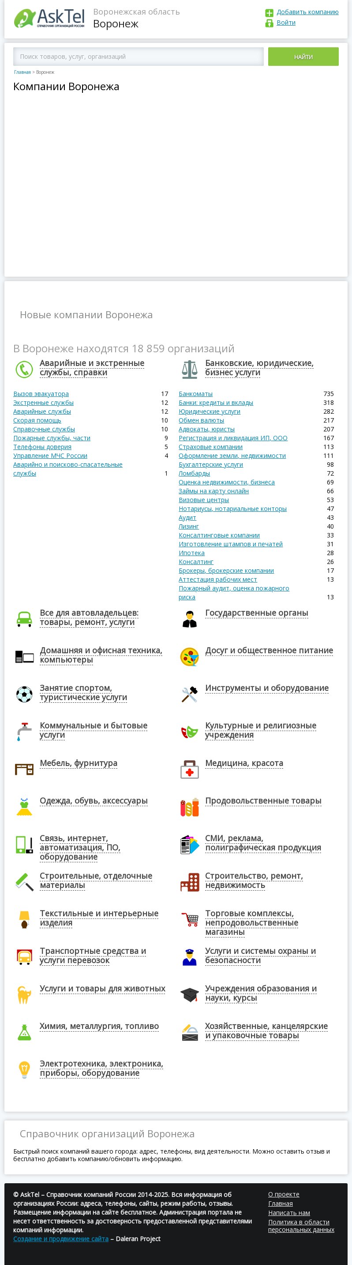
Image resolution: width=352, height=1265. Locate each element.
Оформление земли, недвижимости (232, 455)
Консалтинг (196, 561)
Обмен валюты (201, 420)
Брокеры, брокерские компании (226, 570)
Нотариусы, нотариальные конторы (233, 508)
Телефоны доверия (42, 446)
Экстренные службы (43, 402)
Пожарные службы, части (51, 438)
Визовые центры (204, 499)
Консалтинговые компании (219, 535)
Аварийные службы (42, 411)
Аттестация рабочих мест (218, 579)
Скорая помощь (37, 420)
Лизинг (189, 526)
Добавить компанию (308, 12)
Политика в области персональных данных (301, 1226)
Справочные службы (44, 429)
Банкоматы (196, 393)
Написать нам (289, 1212)
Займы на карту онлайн (214, 491)
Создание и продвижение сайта (61, 1239)
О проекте (284, 1194)
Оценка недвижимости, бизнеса (227, 482)
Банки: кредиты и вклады (216, 402)
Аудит (187, 517)
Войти (286, 22)
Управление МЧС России (50, 455)
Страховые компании (211, 446)
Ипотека (192, 553)
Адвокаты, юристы (207, 429)
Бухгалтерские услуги (211, 464)
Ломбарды (194, 473)
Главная (22, 72)
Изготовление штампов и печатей (231, 544)
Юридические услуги (209, 411)
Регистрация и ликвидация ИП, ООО (233, 438)
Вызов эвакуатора (41, 393)
